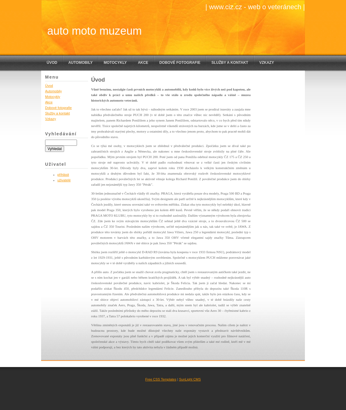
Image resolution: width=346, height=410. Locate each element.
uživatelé (64, 180)
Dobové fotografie (179, 62)
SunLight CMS (190, 379)
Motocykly (115, 62)
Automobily (80, 62)
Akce (143, 62)
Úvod (52, 62)
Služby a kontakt (229, 62)
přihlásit (63, 174)
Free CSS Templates (160, 379)
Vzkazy (266, 62)
